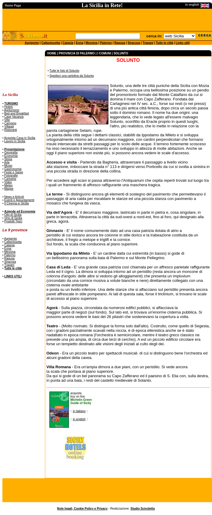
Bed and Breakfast (16, 113)
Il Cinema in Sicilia (16, 203)
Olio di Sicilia (12, 214)
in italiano (79, 411)
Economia (10, 156)
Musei (8, 165)
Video (8, 182)
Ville (7, 120)
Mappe (8, 188)
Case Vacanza (13, 116)
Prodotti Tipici (13, 221)
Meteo (8, 185)
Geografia (10, 152)
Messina (91, 43)
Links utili (183, 43)
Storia (8, 159)
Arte (7, 162)
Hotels (8, 106)
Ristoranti (10, 130)
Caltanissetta (50, 43)
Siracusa (134, 43)
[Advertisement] (21, 69)
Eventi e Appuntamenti (19, 200)
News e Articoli (14, 196)
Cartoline (10, 179)
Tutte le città (164, 43)
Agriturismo (11, 110)
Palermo (106, 43)
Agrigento (32, 43)
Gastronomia (12, 169)
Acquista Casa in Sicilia (19, 138)
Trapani (148, 43)
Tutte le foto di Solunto (64, 70)
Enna (79, 43)
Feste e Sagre (13, 172)
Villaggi (9, 126)
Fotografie (11, 175)
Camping (10, 123)
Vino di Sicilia (13, 218)
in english (79, 419)
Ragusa (119, 43)
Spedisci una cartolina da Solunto (71, 75)
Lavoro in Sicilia (14, 141)
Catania (68, 43)
